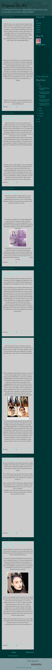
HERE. (26, 203)
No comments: (24, 106)
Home (14, 652)
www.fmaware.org (24, 257)
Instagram (38, 23)
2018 (39, 121)
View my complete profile (42, 76)
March (41, 110)
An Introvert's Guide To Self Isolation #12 (14, 118)
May (40, 86)
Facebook (38, 25)
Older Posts (30, 652)
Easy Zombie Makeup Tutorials (15, 20)
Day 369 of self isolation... (14, 459)
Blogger (34, 667)
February (41, 113)
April (40, 108)
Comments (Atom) (13, 655)
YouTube (38, 29)
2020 (39, 84)
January (41, 115)
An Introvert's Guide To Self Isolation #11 (44, 100)
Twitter (38, 27)
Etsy (37, 21)
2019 (39, 119)
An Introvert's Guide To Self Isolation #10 (14, 341)
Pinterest (38, 32)
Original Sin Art (41, 44)
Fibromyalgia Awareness (12, 192)
